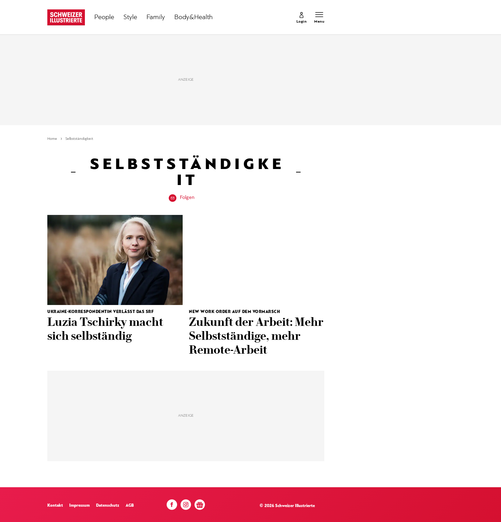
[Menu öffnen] (319, 17)
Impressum (79, 506)
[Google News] (200, 507)
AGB (130, 506)
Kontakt (55, 506)
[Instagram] (186, 506)
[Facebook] (172, 506)
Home (52, 139)
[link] (301, 17)
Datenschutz (107, 506)
